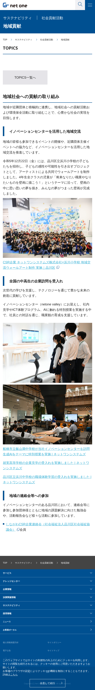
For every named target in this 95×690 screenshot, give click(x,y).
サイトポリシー (54, 642)
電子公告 (7, 650)
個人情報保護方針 (11, 642)
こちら (14, 674)
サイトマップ (53, 650)
